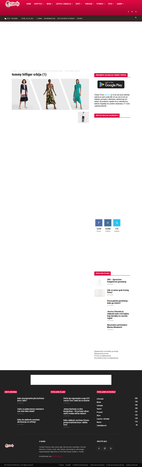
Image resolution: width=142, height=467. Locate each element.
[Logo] (14, 4)
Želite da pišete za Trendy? (66, 18)
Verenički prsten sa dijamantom (106, 358)
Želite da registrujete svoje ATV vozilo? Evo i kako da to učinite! (76, 399)
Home (29, 4)
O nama (39, 18)
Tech (111, 4)
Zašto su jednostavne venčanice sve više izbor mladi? (30, 410)
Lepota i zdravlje (64, 4)
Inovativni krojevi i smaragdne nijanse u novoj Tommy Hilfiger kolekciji (41, 71)
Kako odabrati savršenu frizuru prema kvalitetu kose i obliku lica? (76, 422)
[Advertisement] (71, 38)
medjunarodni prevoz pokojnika (106, 347)
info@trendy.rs (57, 456)
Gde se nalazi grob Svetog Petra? (118, 291)
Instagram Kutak (49, 18)
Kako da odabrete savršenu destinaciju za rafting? (28, 420)
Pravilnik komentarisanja (80, 465)
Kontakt (80, 18)
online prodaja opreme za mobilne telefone (110, 345)
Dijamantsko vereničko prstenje (106, 349)
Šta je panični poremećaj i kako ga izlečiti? (117, 302)
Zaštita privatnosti (132, 465)
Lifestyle (39, 4)
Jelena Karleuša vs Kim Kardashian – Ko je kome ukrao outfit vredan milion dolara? (76, 411)
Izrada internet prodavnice (104, 342)
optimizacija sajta (101, 338)
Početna (14, 71)
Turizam (89, 4)
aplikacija (107, 95)
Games (120, 4)
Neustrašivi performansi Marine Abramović (117, 326)
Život (79, 4)
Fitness (101, 4)
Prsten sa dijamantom (102, 356)
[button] (136, 17)
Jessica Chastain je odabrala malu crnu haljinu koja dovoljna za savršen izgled (118, 314)
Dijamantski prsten (101, 353)
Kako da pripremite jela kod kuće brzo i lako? (30, 399)
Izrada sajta (98, 340)
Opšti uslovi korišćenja (97, 465)
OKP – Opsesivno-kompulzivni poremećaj (116, 280)
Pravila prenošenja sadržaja (115, 465)
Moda (50, 4)
